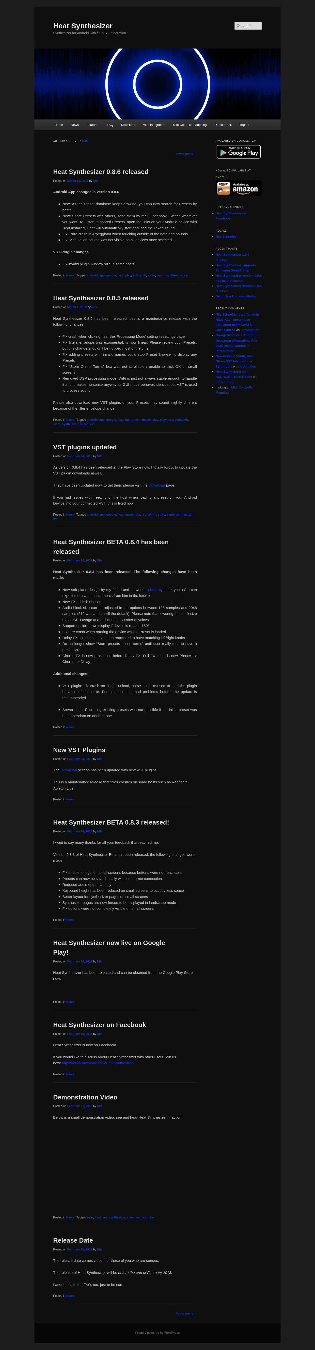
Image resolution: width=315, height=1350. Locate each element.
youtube (148, 1217)
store (151, 275)
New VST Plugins (79, 750)
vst (186, 275)
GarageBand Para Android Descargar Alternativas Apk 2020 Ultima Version (236, 340)
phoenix (154, 590)
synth (160, 275)
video (131, 1217)
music (146, 420)
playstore (166, 420)
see (104, 1217)
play (128, 275)
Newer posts (186, 154)
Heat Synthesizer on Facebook (99, 1025)
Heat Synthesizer (83, 26)
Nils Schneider (227, 236)
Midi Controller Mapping (190, 125)
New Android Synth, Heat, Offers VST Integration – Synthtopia (235, 361)
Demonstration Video (85, 1097)
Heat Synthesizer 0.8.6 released (100, 171)
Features (92, 125)
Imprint (244, 125)
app (102, 275)
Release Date (73, 1240)
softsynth (139, 275)
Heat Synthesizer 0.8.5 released (100, 298)
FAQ (110, 125)
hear (90, 1217)
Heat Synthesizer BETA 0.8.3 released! (111, 822)
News (75, 125)
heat (121, 275)
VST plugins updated (85, 447)
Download (128, 125)
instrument (133, 420)
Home (58, 125)
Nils (85, 141)
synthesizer (174, 275)
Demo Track (223, 125)
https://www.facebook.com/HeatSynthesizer (97, 1063)
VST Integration (154, 125)
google (111, 275)
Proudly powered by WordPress (157, 1332)
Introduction (250, 330)
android (92, 275)
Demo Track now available (235, 296)
